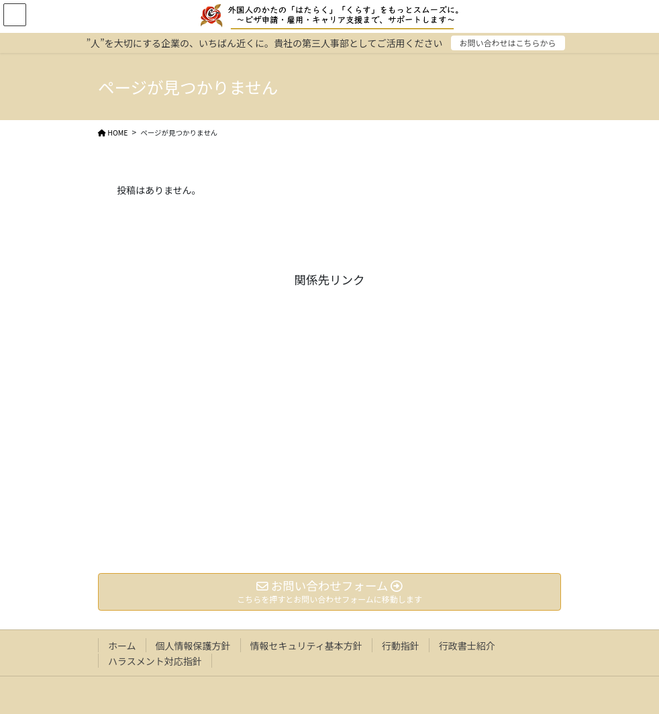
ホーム (122, 645)
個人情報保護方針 (193, 645)
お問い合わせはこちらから (508, 42)
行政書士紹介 (467, 645)
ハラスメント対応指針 (155, 661)
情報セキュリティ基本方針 (306, 645)
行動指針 (400, 645)
